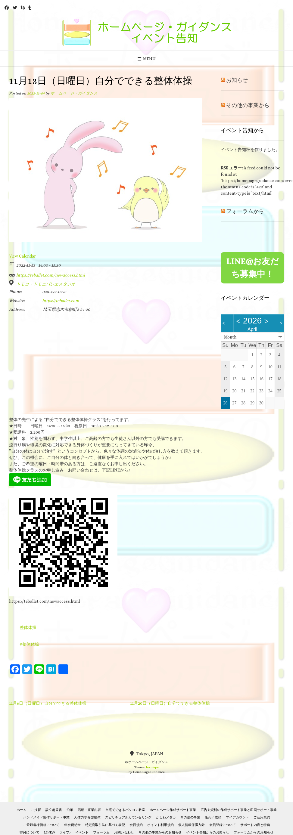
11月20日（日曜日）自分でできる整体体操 (170, 703)
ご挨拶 (36, 810)
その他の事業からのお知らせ (160, 832)
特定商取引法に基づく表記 (105, 825)
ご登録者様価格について (41, 825)
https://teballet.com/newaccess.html (47, 274)
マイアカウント (237, 817)
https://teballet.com (60, 300)
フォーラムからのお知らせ (253, 832)
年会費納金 (72, 825)
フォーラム (101, 832)
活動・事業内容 (89, 810)
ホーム (21, 810)
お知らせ (237, 80)
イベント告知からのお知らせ (207, 832)
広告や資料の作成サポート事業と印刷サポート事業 (239, 810)
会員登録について (222, 825)
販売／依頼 (213, 817)
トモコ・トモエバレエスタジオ (45, 284)
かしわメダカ (166, 817)
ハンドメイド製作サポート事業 (46, 817)
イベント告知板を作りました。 (250, 149)
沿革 (70, 810)
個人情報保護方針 (191, 825)
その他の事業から (248, 105)
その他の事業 (190, 817)
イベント (82, 832)
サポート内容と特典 (255, 825)
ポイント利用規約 (160, 825)
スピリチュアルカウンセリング (128, 817)
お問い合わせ (124, 832)
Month (230, 337)
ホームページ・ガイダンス (74, 93)
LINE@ (49, 832)
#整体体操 (29, 644)
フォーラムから (245, 211)
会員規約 (136, 825)
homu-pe (152, 767)
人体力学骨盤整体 (87, 817)
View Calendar (22, 256)
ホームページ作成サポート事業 (173, 810)
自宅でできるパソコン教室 (125, 810)
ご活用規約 (262, 817)
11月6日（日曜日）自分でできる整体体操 (47, 703)
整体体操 (28, 627)
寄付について (29, 832)
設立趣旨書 (53, 810)
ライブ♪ (65, 832)
